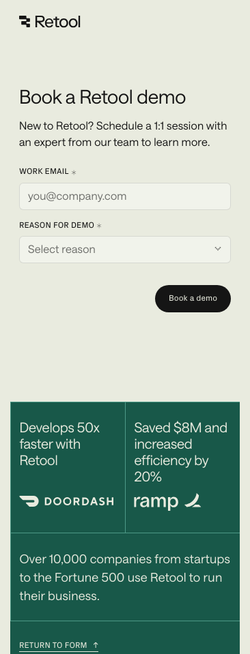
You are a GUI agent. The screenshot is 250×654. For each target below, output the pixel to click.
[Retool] (50, 22)
